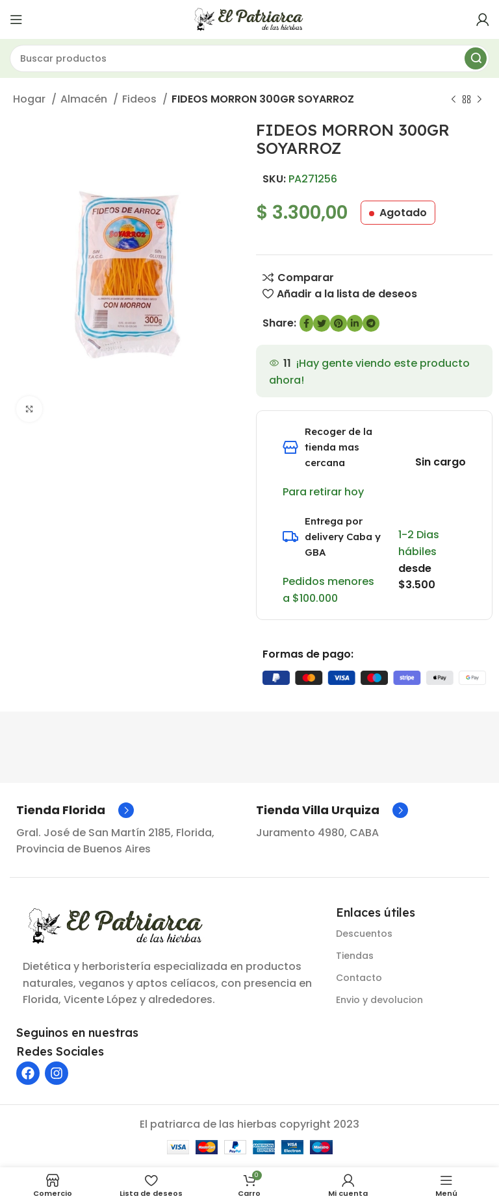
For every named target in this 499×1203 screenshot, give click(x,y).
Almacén (85, 99)
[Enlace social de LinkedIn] (355, 323)
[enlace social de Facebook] (306, 323)
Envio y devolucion (379, 999)
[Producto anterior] (453, 99)
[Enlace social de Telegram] (371, 323)
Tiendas (355, 955)
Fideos (140, 99)
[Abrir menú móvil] (16, 19)
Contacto (359, 977)
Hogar (30, 99)
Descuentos (364, 933)
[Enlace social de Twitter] (321, 323)
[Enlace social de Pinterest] (338, 323)
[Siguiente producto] (479, 99)
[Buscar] (249, 58)
